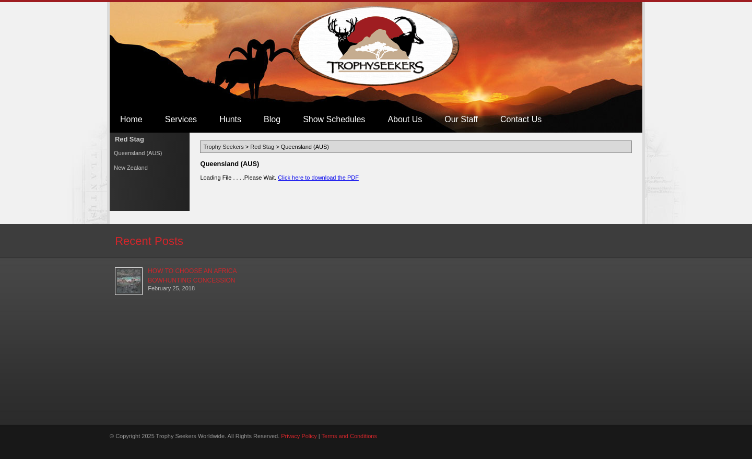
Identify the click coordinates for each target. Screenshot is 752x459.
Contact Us (521, 119)
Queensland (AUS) (138, 153)
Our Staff (461, 119)
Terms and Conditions (349, 436)
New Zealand (131, 167)
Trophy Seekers (376, 46)
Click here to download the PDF (318, 177)
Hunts (230, 119)
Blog (272, 119)
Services (181, 119)
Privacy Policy (298, 436)
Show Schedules (334, 119)
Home (131, 119)
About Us (404, 119)
